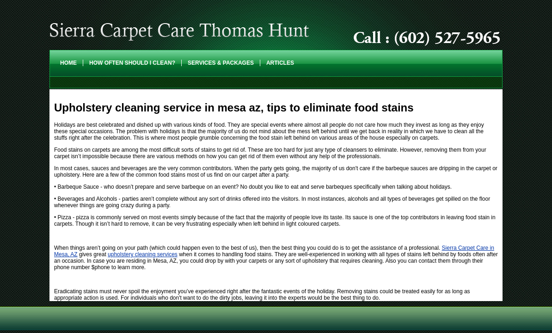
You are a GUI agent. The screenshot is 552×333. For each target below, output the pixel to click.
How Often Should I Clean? (132, 63)
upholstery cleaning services (143, 254)
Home (68, 63)
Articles (280, 63)
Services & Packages (221, 63)
